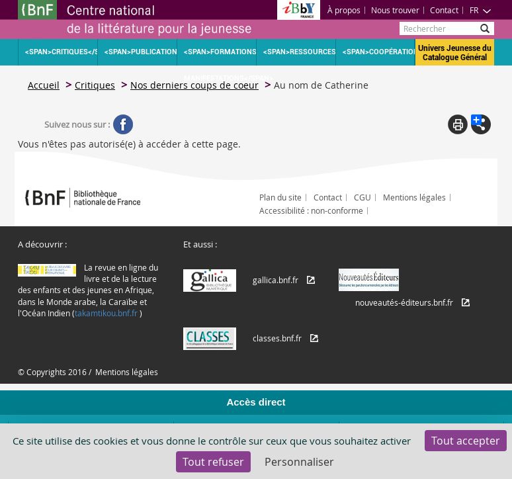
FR (480, 10)
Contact (444, 10)
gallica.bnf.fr (275, 280)
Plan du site (280, 197)
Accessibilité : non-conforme (311, 210)
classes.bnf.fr (277, 338)
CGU (362, 197)
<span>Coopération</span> (379, 52)
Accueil (44, 85)
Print (458, 124)
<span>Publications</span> (141, 52)
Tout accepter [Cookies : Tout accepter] (465, 440)
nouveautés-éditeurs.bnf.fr (404, 302)
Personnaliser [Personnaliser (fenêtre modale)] (299, 462)
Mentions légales (414, 197)
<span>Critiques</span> (61, 52)
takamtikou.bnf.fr (106, 313)
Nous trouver (395, 10)
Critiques (95, 85)
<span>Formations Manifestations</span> (220, 56)
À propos (344, 10)
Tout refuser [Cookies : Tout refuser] (213, 462)
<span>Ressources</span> (299, 52)
